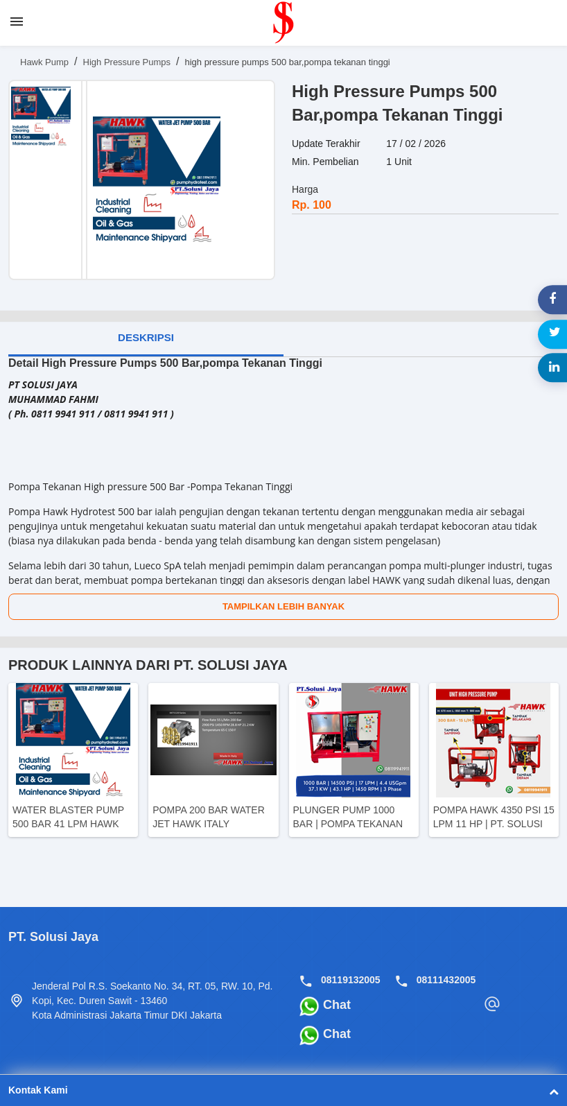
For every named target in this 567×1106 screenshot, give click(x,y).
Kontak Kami (283, 1088)
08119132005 (351, 979)
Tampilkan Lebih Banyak (283, 606)
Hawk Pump (44, 62)
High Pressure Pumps (127, 62)
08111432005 (446, 979)
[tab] (146, 339)
